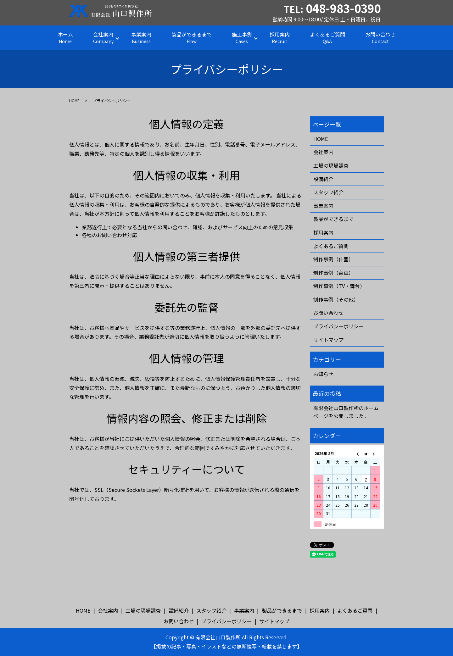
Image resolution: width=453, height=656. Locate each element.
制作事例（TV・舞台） (339, 286)
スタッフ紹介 (328, 192)
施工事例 (242, 38)
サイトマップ (328, 339)
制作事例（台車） (333, 272)
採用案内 (280, 38)
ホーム (65, 38)
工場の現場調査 (331, 165)
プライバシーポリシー (338, 326)
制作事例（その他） (336, 299)
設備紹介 (323, 179)
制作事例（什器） (333, 259)
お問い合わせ (380, 38)
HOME (74, 100)
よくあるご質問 (327, 38)
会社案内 (103, 38)
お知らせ (323, 374)
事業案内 (141, 38)
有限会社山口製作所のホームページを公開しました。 (346, 412)
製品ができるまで (191, 38)
